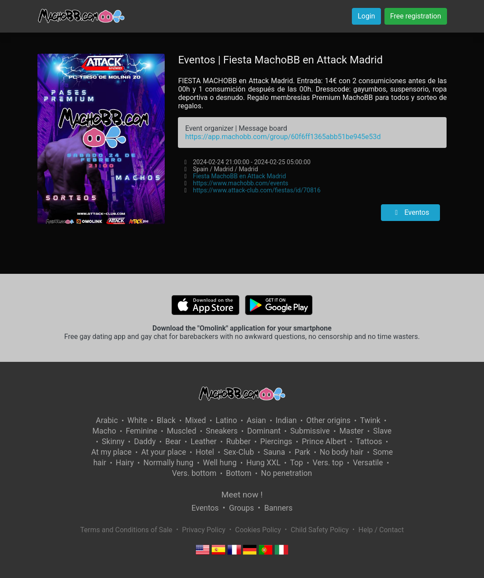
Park (302, 452)
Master (352, 431)
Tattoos (369, 441)
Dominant (264, 431)
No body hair (341, 452)
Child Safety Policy (320, 530)
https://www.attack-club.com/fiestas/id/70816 (257, 190)
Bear (173, 441)
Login (366, 16)
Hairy (125, 462)
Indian (286, 420)
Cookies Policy (258, 530)
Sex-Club (239, 452)
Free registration (415, 16)
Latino (226, 420)
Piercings (276, 441)
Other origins (328, 420)
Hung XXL (263, 462)
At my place (111, 452)
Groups (241, 508)
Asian (256, 420)
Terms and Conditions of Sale (126, 530)
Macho (104, 431)
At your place (163, 452)
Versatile (368, 462)
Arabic (107, 420)
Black (166, 420)
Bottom (238, 473)
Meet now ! (242, 495)
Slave (382, 431)
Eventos (410, 212)
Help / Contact (381, 530)
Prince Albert (324, 441)
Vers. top (328, 462)
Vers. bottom (194, 473)
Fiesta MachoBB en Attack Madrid (239, 176)
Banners (278, 508)
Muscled (181, 431)
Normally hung (168, 462)
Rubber (238, 441)
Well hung (220, 462)
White (137, 420)
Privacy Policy (203, 530)
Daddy (144, 441)
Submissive (310, 431)
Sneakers (221, 431)
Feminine (141, 431)
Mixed (195, 420)
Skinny (113, 441)
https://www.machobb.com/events (240, 183)
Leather (204, 441)
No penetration (286, 473)
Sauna (274, 452)
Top (296, 462)
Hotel (205, 452)
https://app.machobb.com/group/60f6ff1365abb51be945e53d (283, 137)
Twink (370, 420)
